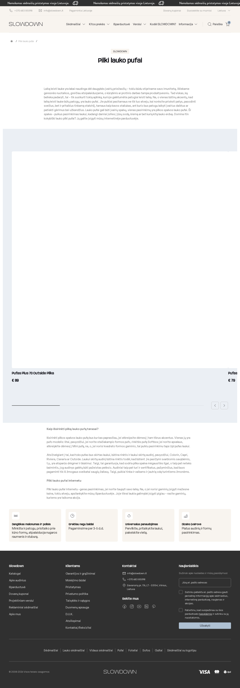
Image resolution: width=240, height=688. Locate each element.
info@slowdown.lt (137, 573)
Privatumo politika (77, 594)
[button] (215, 405)
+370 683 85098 (136, 579)
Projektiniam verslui (21, 600)
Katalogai (15, 573)
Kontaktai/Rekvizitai (78, 627)
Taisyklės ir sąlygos (78, 600)
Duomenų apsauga (77, 607)
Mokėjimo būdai (76, 580)
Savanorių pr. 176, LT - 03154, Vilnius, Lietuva (147, 587)
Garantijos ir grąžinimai (80, 573)
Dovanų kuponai (172, 10)
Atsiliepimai (73, 621)
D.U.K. (69, 614)
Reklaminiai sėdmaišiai (23, 607)
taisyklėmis (205, 613)
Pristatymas (73, 587)
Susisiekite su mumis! (199, 10)
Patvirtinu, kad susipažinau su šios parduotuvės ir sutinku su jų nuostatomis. (204, 613)
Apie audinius (17, 580)
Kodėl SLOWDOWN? (163, 24)
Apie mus (15, 614)
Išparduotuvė (121, 24)
